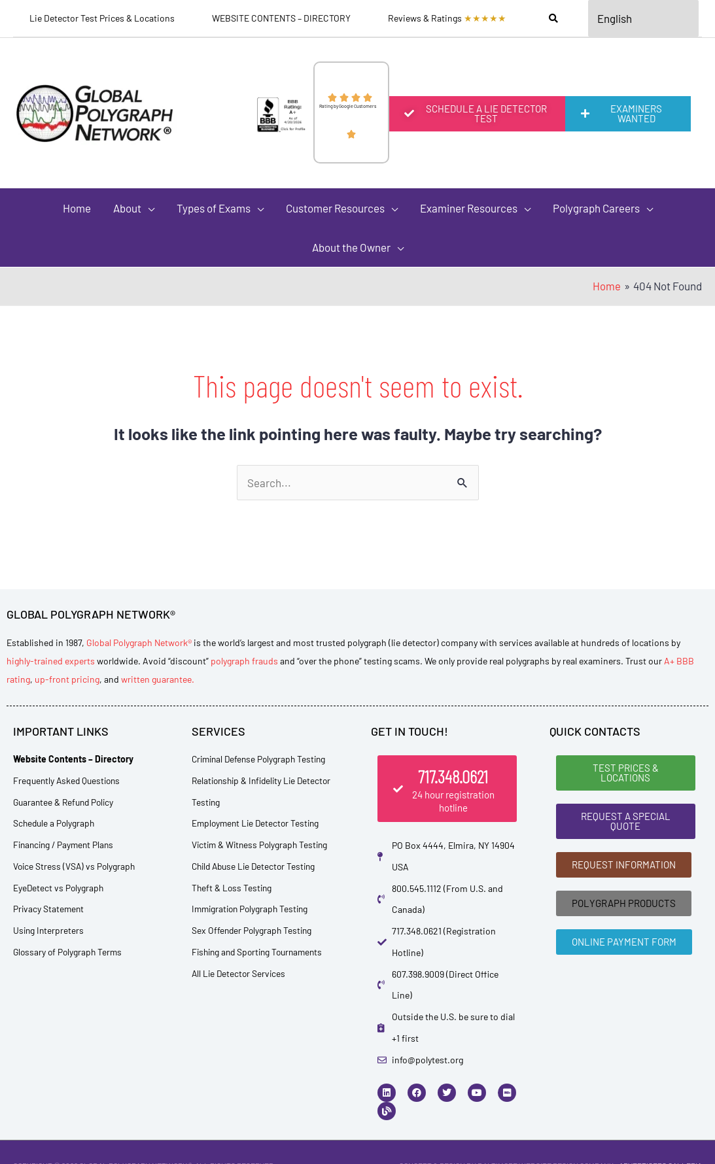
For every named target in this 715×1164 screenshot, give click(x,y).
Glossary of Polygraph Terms (69, 951)
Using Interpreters (49, 930)
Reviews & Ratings (447, 18)
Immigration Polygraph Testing (253, 908)
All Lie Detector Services (240, 973)
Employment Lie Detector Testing (258, 823)
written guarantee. (157, 679)
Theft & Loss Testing (233, 887)
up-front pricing (67, 679)
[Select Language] (643, 18)
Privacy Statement (49, 908)
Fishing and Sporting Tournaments (261, 951)
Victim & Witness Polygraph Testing (262, 844)
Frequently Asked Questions (69, 780)
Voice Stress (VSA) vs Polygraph (75, 866)
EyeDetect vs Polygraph (59, 887)
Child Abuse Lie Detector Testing (257, 866)
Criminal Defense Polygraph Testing (262, 758)
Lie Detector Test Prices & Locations (102, 18)
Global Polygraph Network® (139, 642)
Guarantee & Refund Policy (66, 802)
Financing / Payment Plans (66, 844)
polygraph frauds (244, 660)
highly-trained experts (51, 660)
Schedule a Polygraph (55, 823)
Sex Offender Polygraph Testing (253, 930)
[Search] (553, 18)
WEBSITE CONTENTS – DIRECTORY (281, 18)
